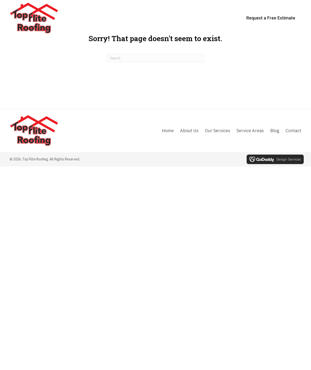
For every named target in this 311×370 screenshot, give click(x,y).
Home (168, 131)
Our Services (217, 131)
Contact (293, 131)
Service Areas (250, 131)
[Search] (155, 58)
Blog (274, 131)
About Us (189, 131)
